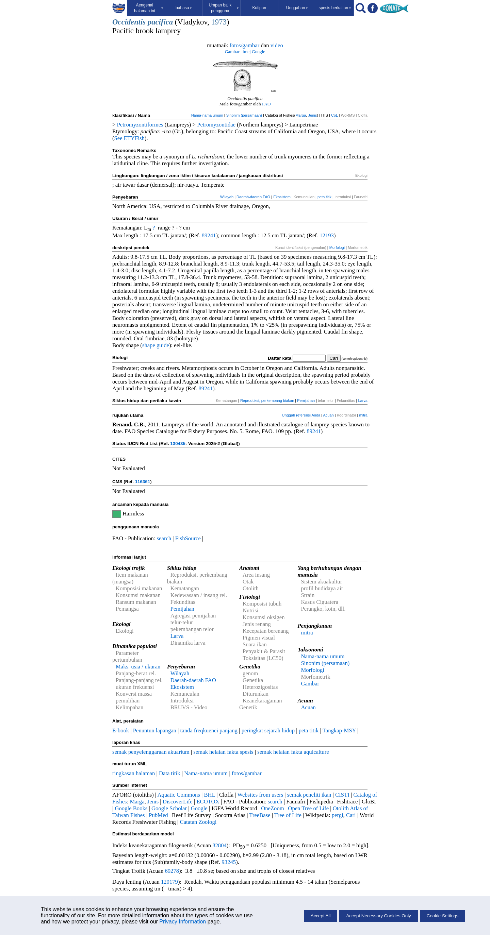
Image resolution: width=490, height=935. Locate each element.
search (164, 538)
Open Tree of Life (308, 808)
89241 (209, 235)
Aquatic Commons (178, 795)
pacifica (160, 22)
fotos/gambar (244, 45)
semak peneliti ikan (309, 795)
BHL (209, 795)
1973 (219, 22)
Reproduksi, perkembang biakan (267, 400)
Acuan (328, 415)
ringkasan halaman (133, 773)
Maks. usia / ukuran (138, 666)
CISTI (342, 795)
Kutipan (259, 7)
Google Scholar (169, 808)
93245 (229, 862)
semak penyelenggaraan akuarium (151, 752)
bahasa (184, 7)
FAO (266, 103)
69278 (172, 871)
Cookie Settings (442, 915)
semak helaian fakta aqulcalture (293, 752)
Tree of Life (287, 815)
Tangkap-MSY (339, 730)
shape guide (155, 345)
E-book (120, 730)
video (277, 45)
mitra (363, 415)
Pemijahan (306, 400)
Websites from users (260, 795)
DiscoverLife (178, 801)
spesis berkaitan (334, 7)
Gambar (232, 51)
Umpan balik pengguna (223, 8)
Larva (363, 400)
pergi (337, 815)
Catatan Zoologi (198, 822)
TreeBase (259, 815)
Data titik (169, 773)
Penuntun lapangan (154, 730)
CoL (334, 115)
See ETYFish (129, 138)
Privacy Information (182, 921)
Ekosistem (282, 197)
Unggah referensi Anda (301, 415)
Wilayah (226, 197)
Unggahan (297, 7)
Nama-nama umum (207, 115)
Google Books (131, 808)
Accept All (321, 915)
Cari (351, 815)
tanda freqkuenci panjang (209, 730)
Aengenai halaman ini (148, 8)
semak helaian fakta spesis (223, 752)
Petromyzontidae (216, 124)
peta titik (324, 197)
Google (199, 808)
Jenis (312, 115)
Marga (300, 115)
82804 (219, 845)
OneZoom (272, 808)
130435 (177, 443)
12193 (327, 235)
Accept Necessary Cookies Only (378, 915)
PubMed (158, 815)
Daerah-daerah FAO (253, 197)
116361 (142, 481)
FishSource (188, 538)
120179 (169, 882)
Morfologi (337, 247)
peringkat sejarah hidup (268, 730)
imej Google (254, 51)
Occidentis (129, 22)
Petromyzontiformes (140, 124)
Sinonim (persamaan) (244, 115)
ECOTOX (207, 801)
